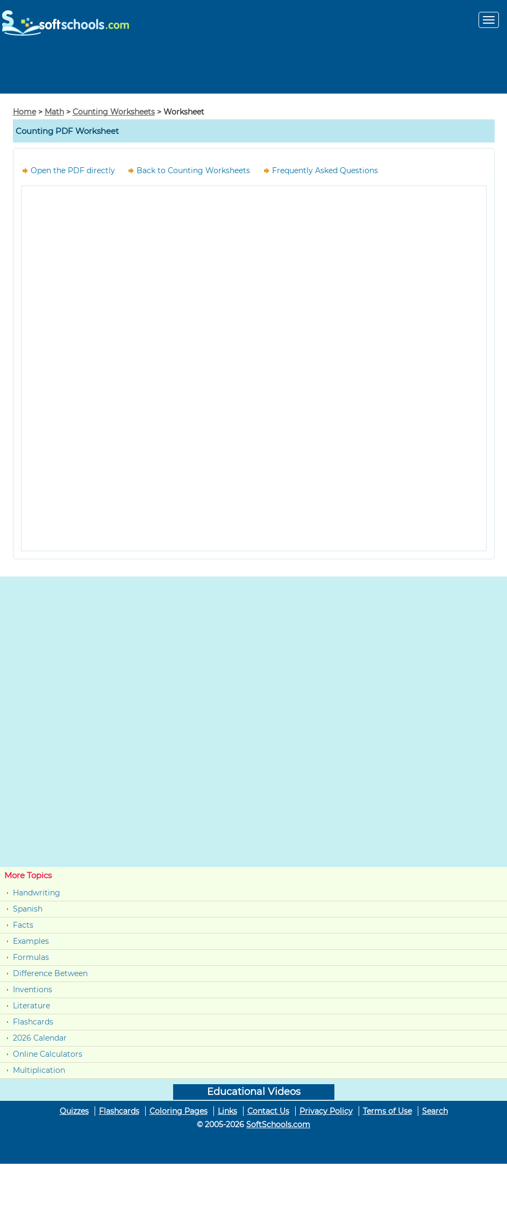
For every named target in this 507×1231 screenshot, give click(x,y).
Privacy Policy (326, 1111)
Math (54, 112)
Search (435, 1111)
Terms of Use (387, 1111)
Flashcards (33, 1022)
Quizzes (74, 1111)
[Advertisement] (253, 69)
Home (24, 112)
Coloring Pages (178, 1111)
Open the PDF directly (73, 170)
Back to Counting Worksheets (193, 170)
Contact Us (268, 1111)
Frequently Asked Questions (325, 170)
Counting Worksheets (114, 112)
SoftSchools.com (278, 1124)
